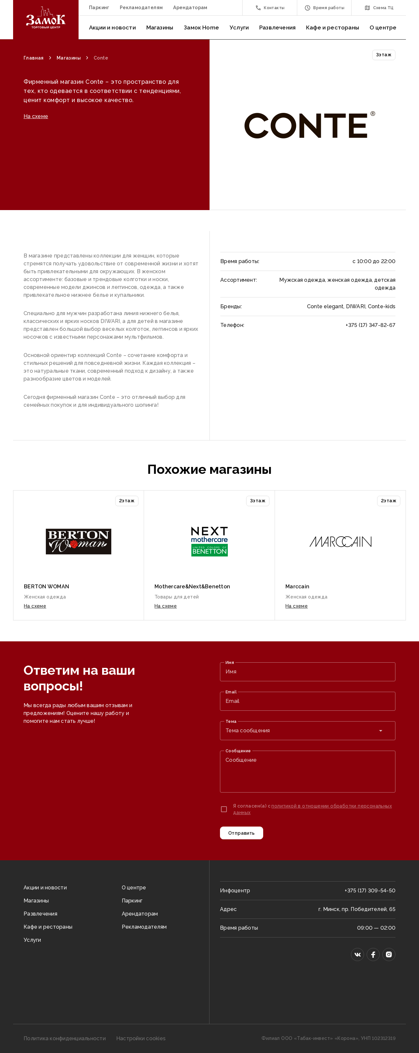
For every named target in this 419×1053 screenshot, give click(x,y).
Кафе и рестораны (332, 27)
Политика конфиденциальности (65, 1038)
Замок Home (201, 27)
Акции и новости (112, 27)
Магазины (159, 27)
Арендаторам (190, 7)
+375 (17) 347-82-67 (370, 325)
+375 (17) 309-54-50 (370, 890)
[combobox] (307, 730)
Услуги (239, 27)
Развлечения (277, 27)
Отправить (241, 833)
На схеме (36, 146)
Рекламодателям (141, 7)
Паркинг (99, 7)
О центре (383, 27)
